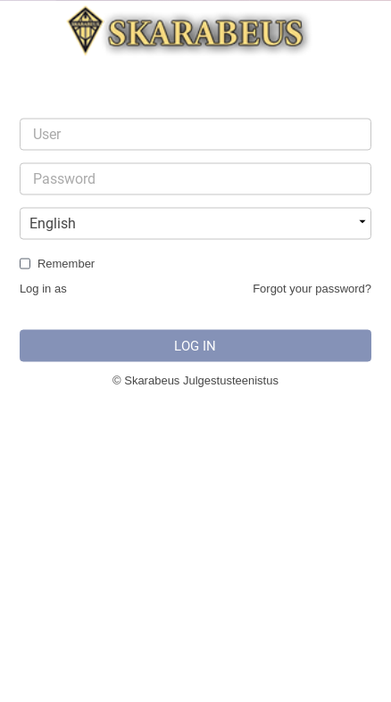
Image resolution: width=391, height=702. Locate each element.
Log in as (43, 288)
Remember (66, 263)
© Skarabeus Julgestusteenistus (195, 380)
